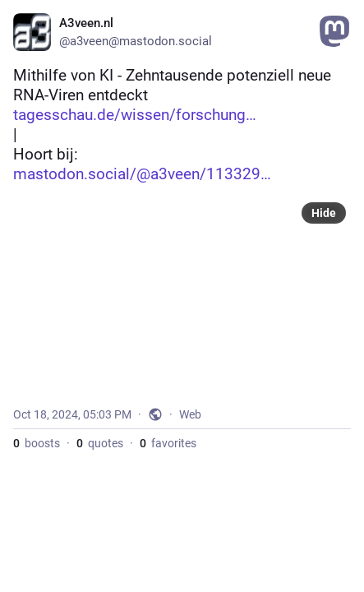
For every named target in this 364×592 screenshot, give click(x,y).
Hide (323, 213)
